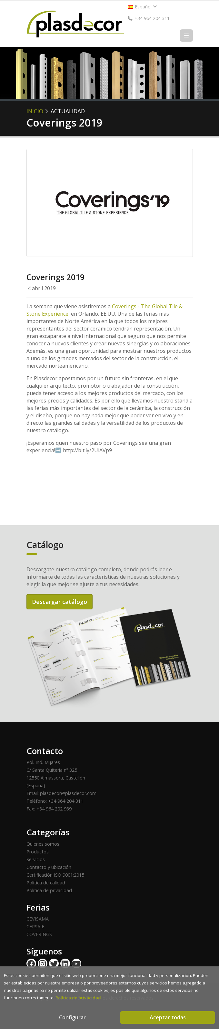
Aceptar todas (168, 1017)
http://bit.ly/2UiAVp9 (87, 450)
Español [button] (142, 7)
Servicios (35, 859)
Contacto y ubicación (48, 867)
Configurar (72, 1017)
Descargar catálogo (59, 602)
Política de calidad (45, 883)
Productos (37, 852)
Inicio (34, 111)
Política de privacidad (49, 890)
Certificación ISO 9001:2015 (55, 875)
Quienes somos (42, 844)
